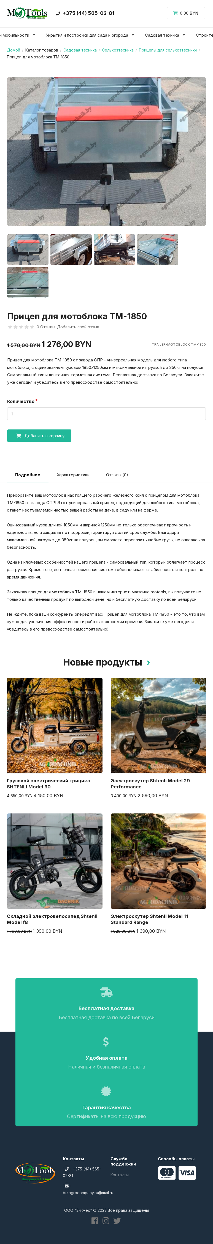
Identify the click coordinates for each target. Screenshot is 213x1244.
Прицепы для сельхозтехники (168, 50)
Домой (13, 50)
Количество (20, 401)
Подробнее (27, 474)
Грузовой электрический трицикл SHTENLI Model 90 (48, 783)
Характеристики (73, 474)
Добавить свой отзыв (78, 326)
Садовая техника (80, 50)
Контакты (119, 1174)
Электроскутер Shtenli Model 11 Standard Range (149, 919)
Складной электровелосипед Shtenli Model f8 (52, 919)
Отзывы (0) (117, 474)
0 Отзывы (46, 326)
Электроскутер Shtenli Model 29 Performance (150, 783)
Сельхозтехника (118, 50)
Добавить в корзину (35, 436)
